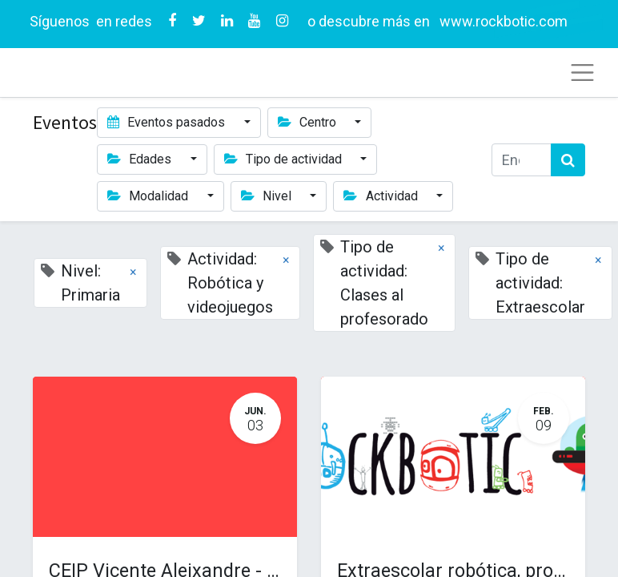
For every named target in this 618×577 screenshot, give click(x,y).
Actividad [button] (381, 196)
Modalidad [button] (149, 196)
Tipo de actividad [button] (284, 159)
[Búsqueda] (568, 159)
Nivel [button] (268, 196)
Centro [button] (308, 122)
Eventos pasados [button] (167, 122)
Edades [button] (141, 159)
